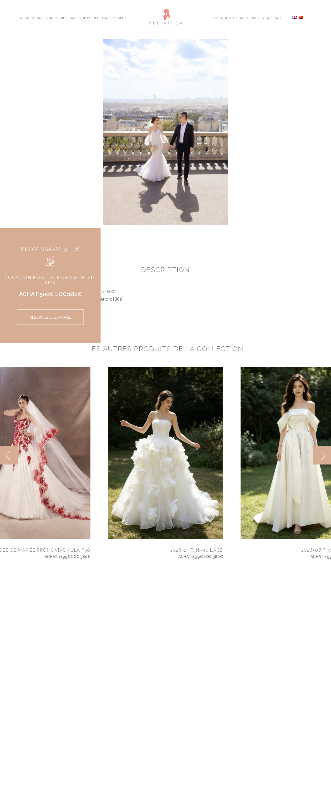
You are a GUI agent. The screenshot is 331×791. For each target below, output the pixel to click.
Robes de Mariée (52, 17)
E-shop (239, 17)
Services (255, 17)
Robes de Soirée (85, 17)
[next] (322, 455)
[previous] (9, 455)
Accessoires (113, 17)
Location (222, 17)
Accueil (27, 17)
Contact (274, 17)
